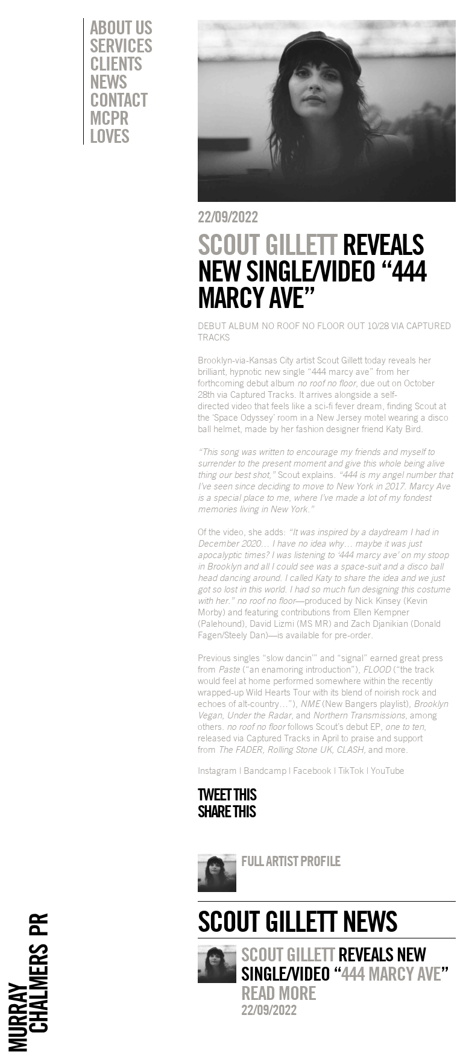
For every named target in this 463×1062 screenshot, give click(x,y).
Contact (118, 99)
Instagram (217, 770)
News (108, 81)
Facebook (312, 770)
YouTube (388, 770)
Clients (116, 63)
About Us (121, 27)
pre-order (353, 635)
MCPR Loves (109, 126)
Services (121, 45)
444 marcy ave (341, 371)
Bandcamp (265, 770)
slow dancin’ (289, 658)
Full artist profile (291, 861)
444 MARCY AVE (391, 973)
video (242, 406)
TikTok (351, 770)
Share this (226, 811)
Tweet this (227, 794)
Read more (278, 993)
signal (352, 658)
